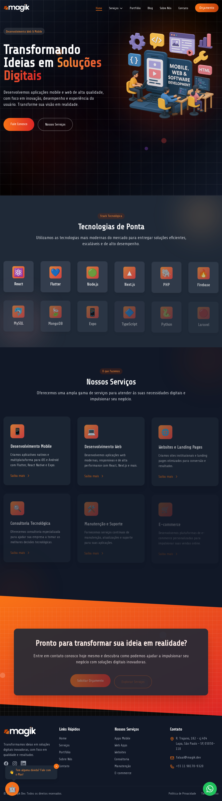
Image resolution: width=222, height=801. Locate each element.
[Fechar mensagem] (56, 766)
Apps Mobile (122, 738)
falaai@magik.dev (188, 757)
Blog (150, 8)
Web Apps (120, 745)
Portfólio (135, 8)
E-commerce (122, 773)
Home (99, 8)
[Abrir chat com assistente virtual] (12, 789)
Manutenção (122, 766)
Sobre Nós (165, 8)
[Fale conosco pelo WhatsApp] (210, 789)
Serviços (64, 745)
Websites (120, 752)
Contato (183, 8)
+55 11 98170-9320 (190, 766)
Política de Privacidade (182, 793)
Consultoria (121, 759)
